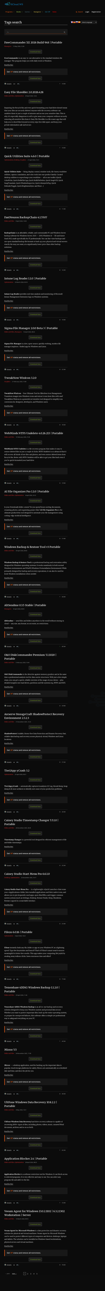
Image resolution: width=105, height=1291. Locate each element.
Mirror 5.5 (11, 1061)
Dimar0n (9, 87)
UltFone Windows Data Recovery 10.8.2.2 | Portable (35, 1115)
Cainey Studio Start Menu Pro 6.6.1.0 (31, 885)
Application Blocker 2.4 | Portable (29, 1170)
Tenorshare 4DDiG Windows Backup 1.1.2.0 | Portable (31, 1001)
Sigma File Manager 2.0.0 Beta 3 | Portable (35, 332)
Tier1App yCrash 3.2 (19, 782)
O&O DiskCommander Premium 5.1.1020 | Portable (35, 668)
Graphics (23, 164)
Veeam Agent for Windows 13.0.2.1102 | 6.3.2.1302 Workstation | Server (33, 1224)
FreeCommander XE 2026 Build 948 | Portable (31, 44)
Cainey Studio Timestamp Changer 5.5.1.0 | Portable (35, 834)
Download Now (35, 56)
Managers (7, 50)
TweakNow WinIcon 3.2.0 (23, 381)
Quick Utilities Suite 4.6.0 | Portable (30, 160)
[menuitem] (9, 12)
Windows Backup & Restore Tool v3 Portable (30, 556)
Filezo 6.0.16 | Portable (21, 943)
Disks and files (9, 100)
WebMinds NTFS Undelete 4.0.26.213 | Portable (32, 439)
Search (79, 12)
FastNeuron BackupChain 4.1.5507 (29, 221)
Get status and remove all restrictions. (24, 76)
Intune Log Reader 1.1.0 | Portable (29, 282)
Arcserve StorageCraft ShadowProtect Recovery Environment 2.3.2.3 (32, 727)
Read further (8, 69)
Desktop (16, 164)
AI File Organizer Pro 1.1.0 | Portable (30, 499)
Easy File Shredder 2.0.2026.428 (27, 96)
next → (14, 1285)
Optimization (19, 100)
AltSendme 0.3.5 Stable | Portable (29, 616)
